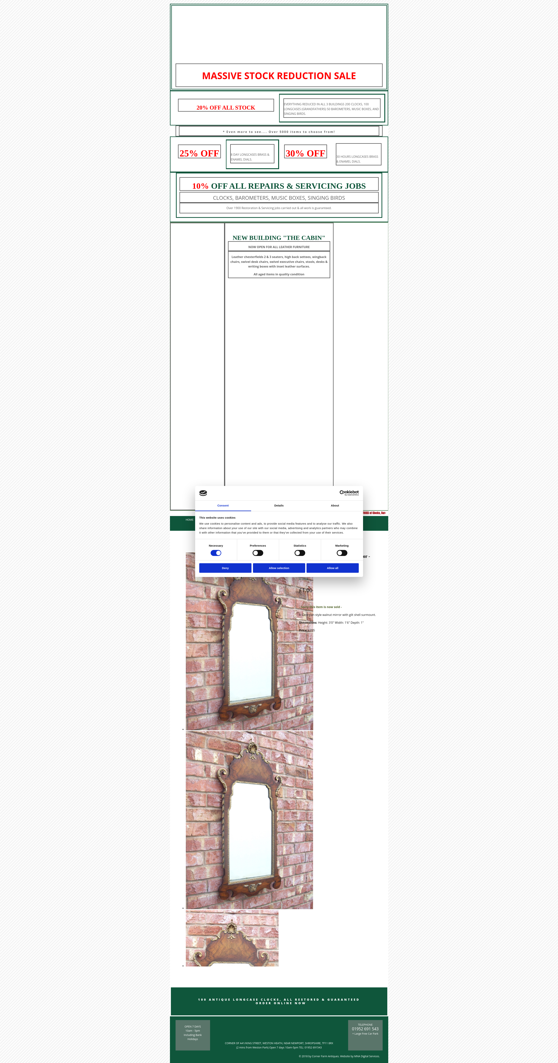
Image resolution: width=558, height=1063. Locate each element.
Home (190, 519)
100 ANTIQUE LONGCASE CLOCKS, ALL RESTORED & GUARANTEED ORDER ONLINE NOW (279, 1001)
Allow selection (279, 568)
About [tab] (335, 505)
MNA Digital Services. (367, 1056)
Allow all (332, 568)
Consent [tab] (223, 505)
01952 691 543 (365, 1028)
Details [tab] (279, 505)
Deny (225, 568)
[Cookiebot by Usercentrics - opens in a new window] (342, 493)
